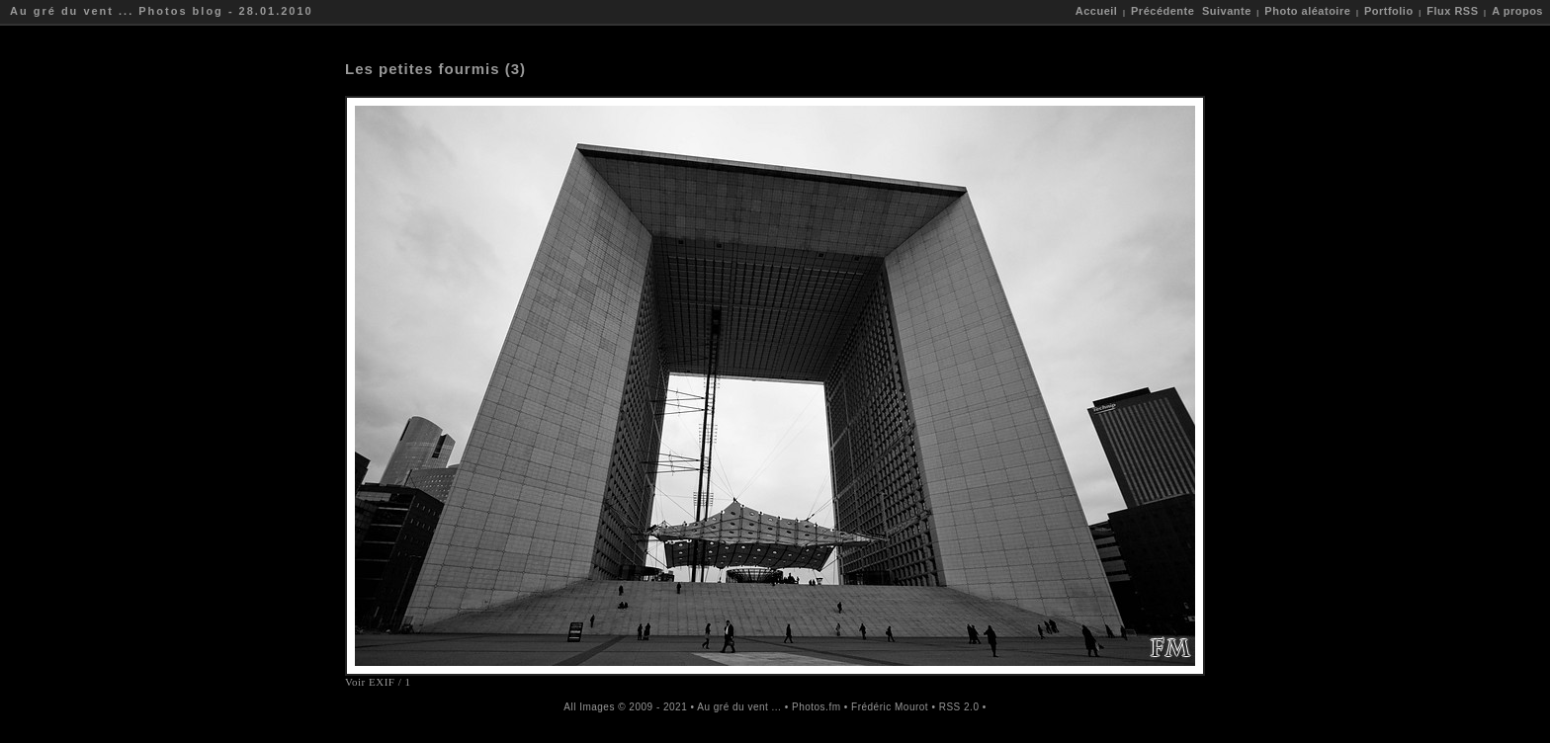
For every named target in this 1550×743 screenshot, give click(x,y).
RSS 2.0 (959, 707)
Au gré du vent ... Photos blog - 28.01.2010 (161, 11)
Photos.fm (816, 707)
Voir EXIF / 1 (378, 682)
